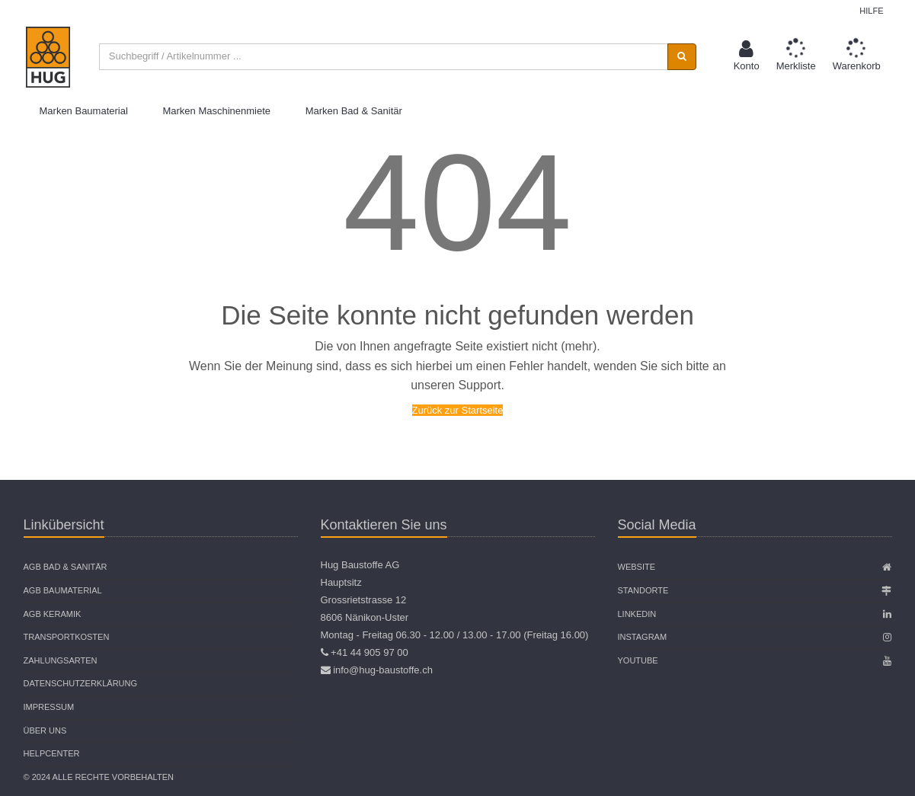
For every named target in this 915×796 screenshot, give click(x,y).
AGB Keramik (53, 614)
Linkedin (637, 614)
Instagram (642, 636)
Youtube (638, 660)
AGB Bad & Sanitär (65, 566)
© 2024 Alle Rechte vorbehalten (99, 777)
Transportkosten (67, 636)
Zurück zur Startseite (458, 410)
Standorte (643, 590)
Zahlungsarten (61, 660)
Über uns (45, 730)
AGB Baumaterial (63, 590)
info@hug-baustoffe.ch (383, 670)
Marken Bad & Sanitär (354, 111)
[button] (746, 56)
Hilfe (871, 10)
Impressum (49, 706)
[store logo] (48, 57)
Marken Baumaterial (84, 111)
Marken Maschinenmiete (216, 111)
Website (637, 566)
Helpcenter (52, 753)
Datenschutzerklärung (81, 683)
